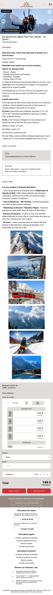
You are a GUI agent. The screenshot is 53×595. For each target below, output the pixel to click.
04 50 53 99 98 (26, 519)
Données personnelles (26, 546)
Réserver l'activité (38, 491)
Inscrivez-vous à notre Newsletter (26, 503)
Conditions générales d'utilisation (26, 538)
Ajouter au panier (14, 491)
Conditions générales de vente (26, 541)
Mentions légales (26, 543)
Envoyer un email (26, 529)
